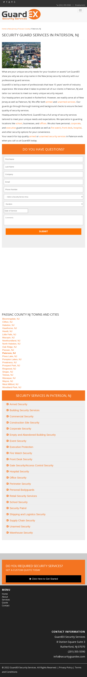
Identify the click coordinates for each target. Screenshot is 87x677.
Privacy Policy (66, 667)
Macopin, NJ (8, 337)
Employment (80, 5)
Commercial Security (21, 416)
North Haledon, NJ (11, 344)
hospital (77, 127)
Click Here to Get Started (43, 579)
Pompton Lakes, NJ (11, 359)
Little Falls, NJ (9, 334)
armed (49, 101)
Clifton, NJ (7, 322)
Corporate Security (20, 428)
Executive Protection (21, 447)
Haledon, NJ (8, 325)
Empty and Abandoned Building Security (33, 434)
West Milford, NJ (10, 384)
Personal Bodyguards (22, 489)
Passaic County (24, 29)
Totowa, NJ (7, 375)
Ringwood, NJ (9, 369)
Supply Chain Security (22, 520)
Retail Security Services (23, 496)
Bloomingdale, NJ (10, 319)
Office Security (18, 477)
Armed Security (18, 404)
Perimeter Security (20, 483)
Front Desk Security (21, 459)
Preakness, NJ (9, 362)
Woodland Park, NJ (11, 387)
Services (6, 599)
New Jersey (12, 29)
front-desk (67, 127)
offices (43, 123)
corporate (76, 123)
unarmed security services (52, 136)
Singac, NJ (7, 372)
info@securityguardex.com (69, 656)
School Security (19, 502)
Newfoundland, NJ (11, 340)
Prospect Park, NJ (11, 365)
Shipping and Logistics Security (27, 514)
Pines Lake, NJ (9, 356)
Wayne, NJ (7, 381)
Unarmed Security (20, 526)
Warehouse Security (21, 532)
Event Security (18, 441)
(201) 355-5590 (64, 5)
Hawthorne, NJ (9, 328)
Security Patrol (18, 508)
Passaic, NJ (8, 350)
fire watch (56, 127)
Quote (5, 602)
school (19, 123)
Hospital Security (19, 471)
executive (11, 127)
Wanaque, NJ (8, 378)
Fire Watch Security (21, 453)
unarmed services (66, 101)
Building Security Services (24, 410)
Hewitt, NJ (7, 331)
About (5, 596)
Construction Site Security (24, 422)
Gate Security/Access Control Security (31, 465)
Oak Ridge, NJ (9, 347)
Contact (5, 605)
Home (4, 29)
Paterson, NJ (9, 353)
